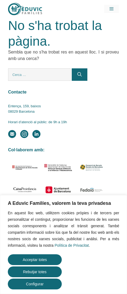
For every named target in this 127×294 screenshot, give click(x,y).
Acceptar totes (35, 260)
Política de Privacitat (72, 245)
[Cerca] (79, 74)
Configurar (34, 284)
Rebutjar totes (34, 272)
